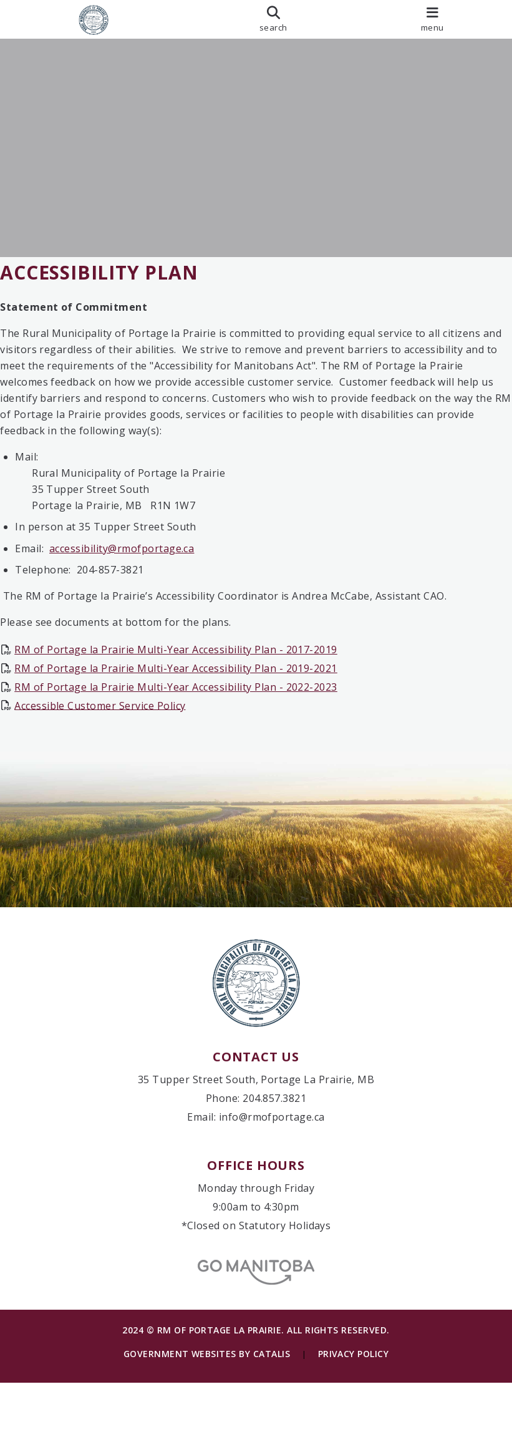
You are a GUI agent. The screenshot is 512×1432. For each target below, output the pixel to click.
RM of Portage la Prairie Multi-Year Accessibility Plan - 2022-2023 (188, 699)
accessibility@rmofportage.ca (134, 561)
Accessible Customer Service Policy (112, 717)
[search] (273, 19)
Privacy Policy (353, 1403)
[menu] (432, 19)
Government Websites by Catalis (206, 1403)
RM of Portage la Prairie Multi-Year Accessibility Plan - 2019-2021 (188, 681)
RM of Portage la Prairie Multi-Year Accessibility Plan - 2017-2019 (188, 662)
